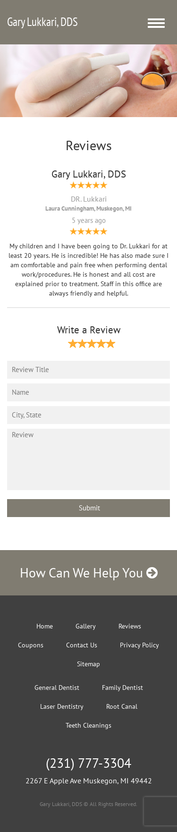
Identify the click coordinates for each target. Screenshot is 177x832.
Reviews (129, 626)
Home (44, 626)
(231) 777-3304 (88, 763)
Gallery (86, 626)
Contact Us (81, 645)
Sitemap (88, 664)
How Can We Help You (89, 572)
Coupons (30, 645)
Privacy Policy (139, 645)
